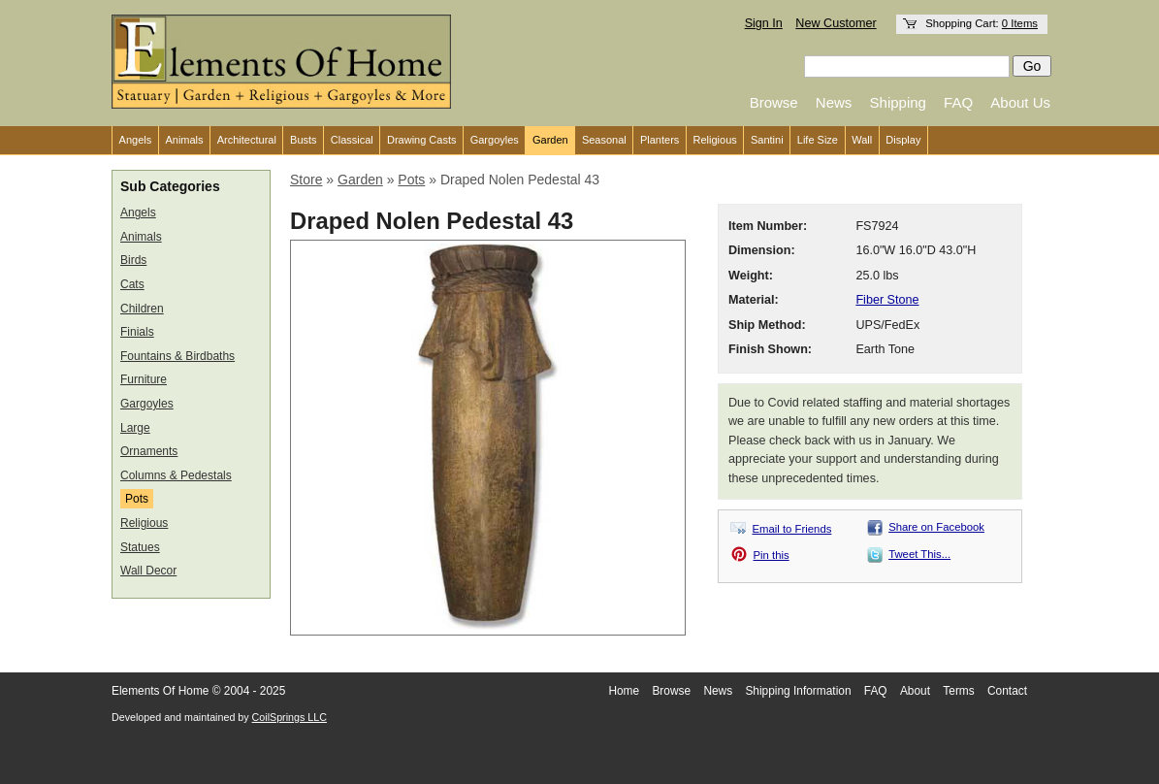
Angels (135, 140)
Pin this (771, 555)
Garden (550, 140)
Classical (352, 140)
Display (902, 140)
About (915, 691)
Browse (774, 102)
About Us (1020, 102)
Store (306, 179)
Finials (137, 332)
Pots (136, 499)
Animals (184, 140)
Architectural (246, 140)
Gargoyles (494, 140)
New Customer (835, 23)
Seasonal (604, 140)
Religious (715, 140)
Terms (958, 691)
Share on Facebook (936, 527)
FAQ (958, 102)
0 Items (1020, 23)
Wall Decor (148, 570)
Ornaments (148, 451)
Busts (303, 140)
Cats (132, 284)
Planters (659, 140)
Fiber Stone (886, 300)
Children (142, 308)
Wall (862, 140)
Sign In (764, 23)
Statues (140, 547)
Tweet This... (919, 554)
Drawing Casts (422, 140)
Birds (133, 260)
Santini (767, 140)
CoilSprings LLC (289, 717)
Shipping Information (798, 691)
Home (623, 691)
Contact (1007, 691)
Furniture (143, 379)
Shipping (898, 102)
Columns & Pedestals (176, 475)
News (834, 102)
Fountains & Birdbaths (177, 356)
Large (135, 428)
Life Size (817, 140)
